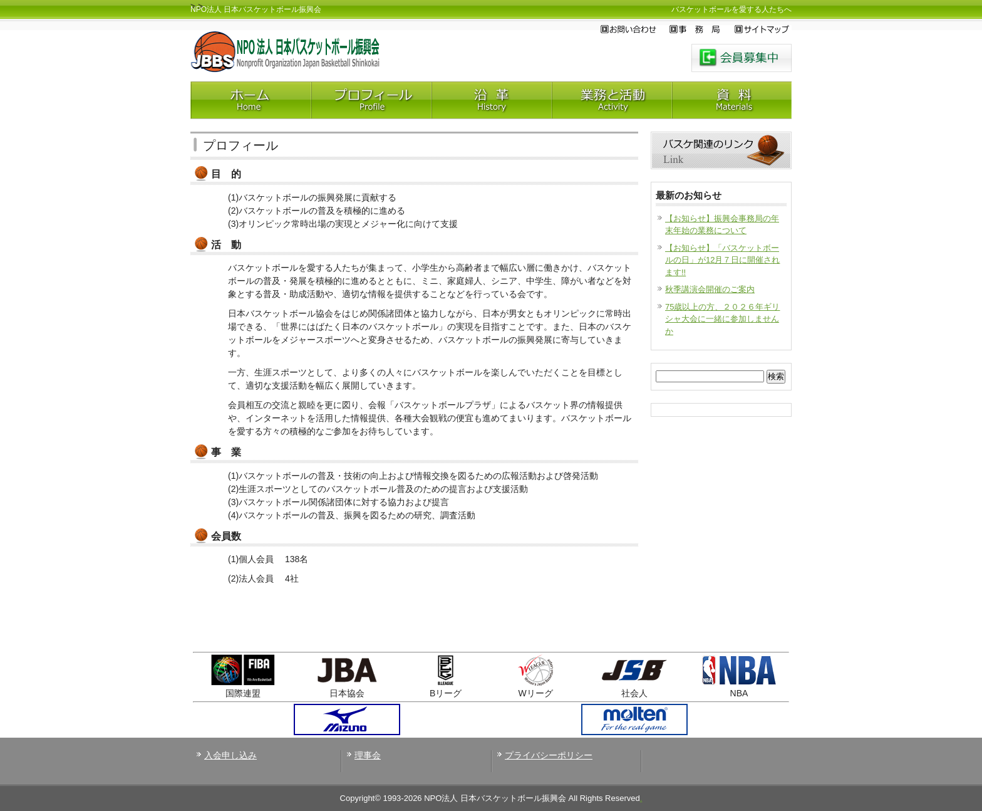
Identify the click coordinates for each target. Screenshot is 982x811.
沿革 (491, 100)
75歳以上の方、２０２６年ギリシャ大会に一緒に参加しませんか (722, 319)
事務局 (702, 29)
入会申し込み (230, 755)
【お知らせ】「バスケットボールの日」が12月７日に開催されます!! (722, 260)
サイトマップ (763, 29)
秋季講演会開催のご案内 (710, 289)
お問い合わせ (635, 29)
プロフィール (371, 100)
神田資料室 (731, 100)
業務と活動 (611, 100)
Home (250, 100)
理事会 (367, 755)
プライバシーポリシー (548, 755)
